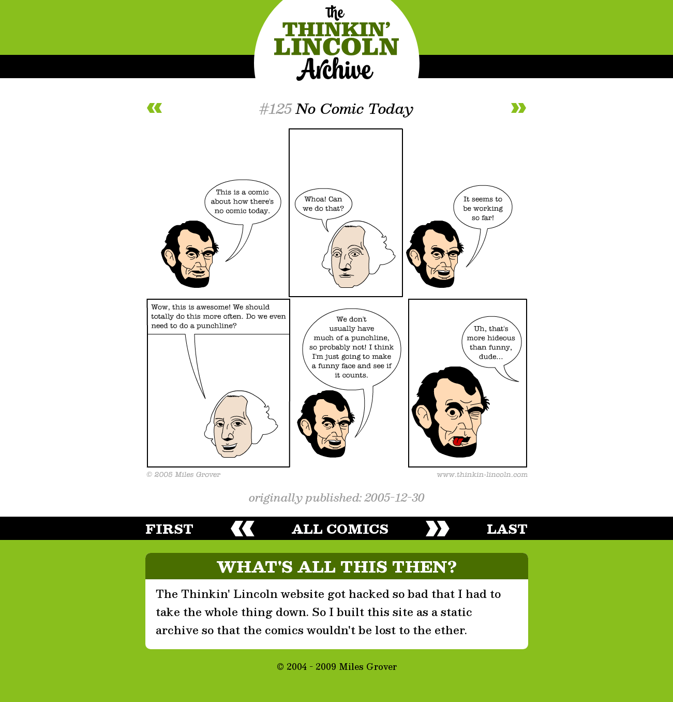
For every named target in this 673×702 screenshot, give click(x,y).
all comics (340, 528)
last (507, 528)
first (169, 528)
